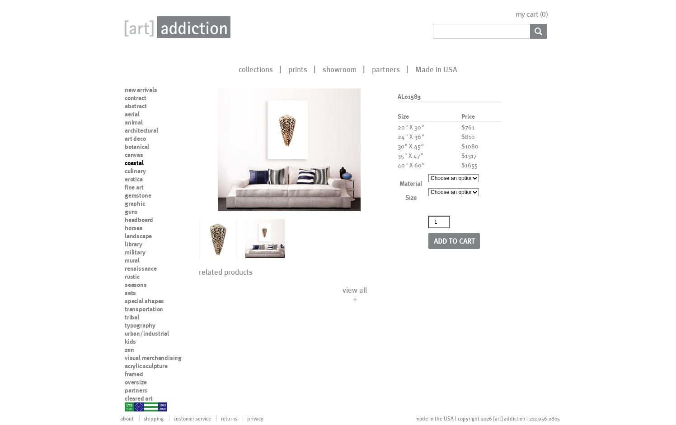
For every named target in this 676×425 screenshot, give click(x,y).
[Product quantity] (439, 222)
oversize (135, 382)
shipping (154, 418)
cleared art (139, 398)
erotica (134, 179)
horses (134, 227)
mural (132, 260)
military (135, 252)
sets (130, 292)
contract (135, 98)
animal (134, 122)
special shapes (144, 301)
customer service (192, 418)
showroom (340, 69)
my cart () (532, 14)
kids (130, 341)
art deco (135, 138)
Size (411, 197)
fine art (134, 187)
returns (229, 418)
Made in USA (436, 69)
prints (297, 69)
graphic (135, 203)
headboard (139, 219)
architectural (141, 130)
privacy (255, 418)
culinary (135, 171)
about (127, 418)
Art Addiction (175, 27)
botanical (137, 146)
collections (256, 69)
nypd (131, 406)
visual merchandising (153, 357)
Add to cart (454, 240)
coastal (134, 162)
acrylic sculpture (146, 366)
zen (129, 349)
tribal (132, 317)
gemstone (138, 195)
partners (386, 69)
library (133, 244)
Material (410, 183)
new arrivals (141, 89)
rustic (132, 276)
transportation (144, 309)
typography (140, 325)
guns (131, 211)
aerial (132, 114)
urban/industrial (147, 333)
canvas (134, 154)
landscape (138, 236)
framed (134, 374)
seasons (136, 284)
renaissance (141, 268)
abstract (135, 106)
